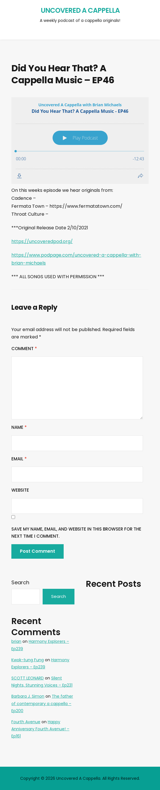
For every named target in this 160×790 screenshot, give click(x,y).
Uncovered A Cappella (80, 10)
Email (19, 459)
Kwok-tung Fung (27, 660)
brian (16, 641)
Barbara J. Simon (27, 696)
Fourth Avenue (25, 722)
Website (20, 490)
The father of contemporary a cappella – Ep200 (42, 703)
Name (19, 427)
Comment (24, 349)
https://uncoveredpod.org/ (42, 241)
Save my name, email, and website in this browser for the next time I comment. (76, 532)
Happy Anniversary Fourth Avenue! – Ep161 (40, 729)
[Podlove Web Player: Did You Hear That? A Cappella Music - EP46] (80, 140)
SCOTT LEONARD (27, 678)
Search (20, 582)
